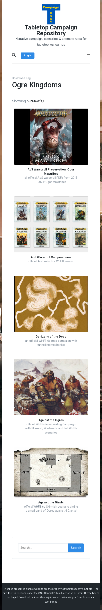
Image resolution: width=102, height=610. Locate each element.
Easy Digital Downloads (76, 597)
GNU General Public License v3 (55, 593)
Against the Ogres (51, 420)
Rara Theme (41, 597)
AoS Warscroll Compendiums (51, 257)
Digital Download (20, 597)
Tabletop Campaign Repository (51, 30)
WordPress (51, 601)
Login (27, 55)
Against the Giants (51, 502)
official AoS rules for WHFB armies (51, 261)
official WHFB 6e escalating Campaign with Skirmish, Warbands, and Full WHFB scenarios (51, 428)
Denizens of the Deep (51, 336)
